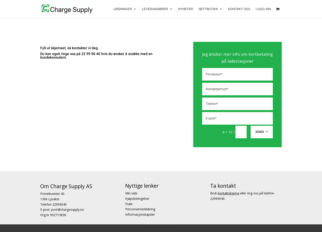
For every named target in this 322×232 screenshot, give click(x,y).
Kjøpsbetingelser (137, 198)
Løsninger (123, 9)
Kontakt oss (239, 9)
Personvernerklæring (140, 209)
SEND (259, 132)
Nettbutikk (208, 9)
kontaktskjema (228, 193)
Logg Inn (263, 9)
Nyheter (185, 9)
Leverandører (155, 9)
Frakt (129, 204)
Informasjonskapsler (140, 215)
